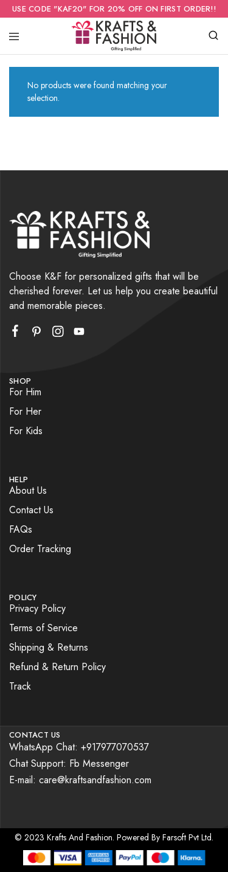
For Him (25, 392)
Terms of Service (43, 628)
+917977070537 (115, 747)
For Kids (26, 431)
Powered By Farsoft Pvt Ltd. (165, 837)
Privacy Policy (37, 608)
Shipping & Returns (48, 647)
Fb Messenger (99, 763)
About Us (28, 490)
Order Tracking (40, 549)
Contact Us (31, 510)
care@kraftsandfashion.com (95, 780)
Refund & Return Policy (57, 667)
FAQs (20, 529)
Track (20, 686)
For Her (25, 411)
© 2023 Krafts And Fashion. (64, 837)
